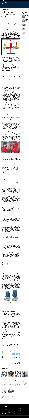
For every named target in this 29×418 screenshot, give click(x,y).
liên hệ (6, 281)
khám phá (5, 27)
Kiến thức (3, 371)
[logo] (4, 3)
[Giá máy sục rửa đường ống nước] (25, 374)
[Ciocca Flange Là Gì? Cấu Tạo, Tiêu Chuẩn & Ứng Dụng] (23, 29)
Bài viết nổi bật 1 (20, 409)
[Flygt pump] (11, 390)
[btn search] (26, 408)
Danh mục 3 (14, 413)
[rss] (4, 0)
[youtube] (3, 0)
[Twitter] (17, 357)
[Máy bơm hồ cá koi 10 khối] (11, 374)
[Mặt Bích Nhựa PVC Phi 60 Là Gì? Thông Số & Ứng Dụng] (23, 16)
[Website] (16, 357)
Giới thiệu (9, 412)
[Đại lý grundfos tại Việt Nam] (4, 374)
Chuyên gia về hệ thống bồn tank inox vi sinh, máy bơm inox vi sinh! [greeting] (12, 0)
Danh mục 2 (14, 411)
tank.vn (14, 347)
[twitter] (2, 0)
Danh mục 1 (14, 409)
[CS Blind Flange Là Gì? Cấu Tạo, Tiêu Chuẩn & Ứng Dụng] (23, 20)
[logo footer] (4, 407)
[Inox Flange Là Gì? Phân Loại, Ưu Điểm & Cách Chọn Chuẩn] (23, 33)
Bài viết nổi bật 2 (20, 411)
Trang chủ (9, 410)
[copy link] (10, 16)
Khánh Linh (6, 14)
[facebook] (1, 0)
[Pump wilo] (4, 390)
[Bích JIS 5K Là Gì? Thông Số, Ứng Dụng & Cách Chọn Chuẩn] (23, 24)
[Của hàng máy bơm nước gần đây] (18, 374)
